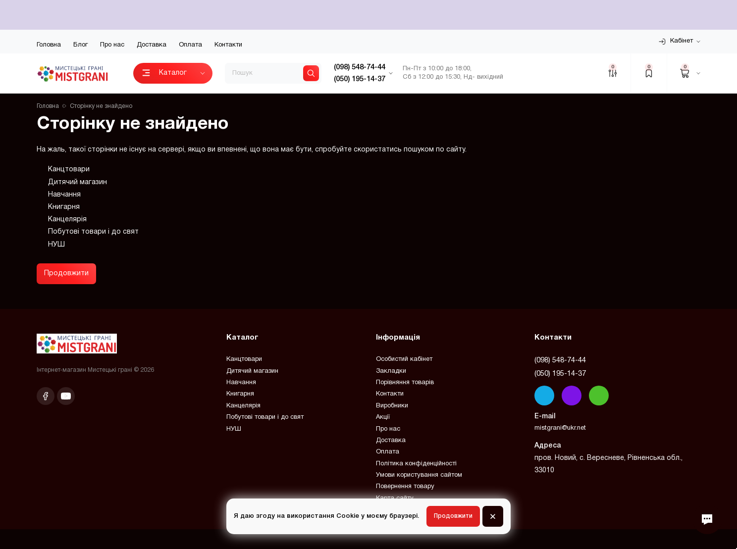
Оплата (190, 45)
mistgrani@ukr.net (560, 428)
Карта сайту (395, 498)
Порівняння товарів (405, 383)
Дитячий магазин (77, 182)
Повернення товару (405, 487)
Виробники (392, 406)
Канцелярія (67, 219)
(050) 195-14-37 (560, 373)
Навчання (64, 195)
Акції (383, 417)
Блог (80, 45)
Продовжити (66, 273)
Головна (49, 45)
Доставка (151, 45)
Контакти (228, 45)
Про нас (112, 45)
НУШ (56, 245)
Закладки (391, 371)
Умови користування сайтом (419, 475)
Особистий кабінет (404, 359)
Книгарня (64, 207)
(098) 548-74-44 (560, 360)
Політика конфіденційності (416, 464)
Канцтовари (69, 169)
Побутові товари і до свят (93, 232)
